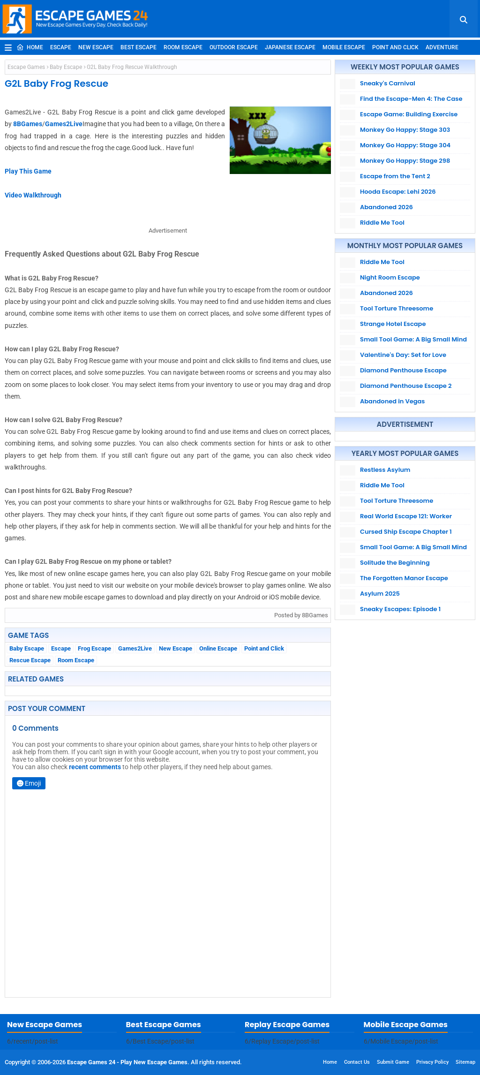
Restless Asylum (385, 469)
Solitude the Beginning (395, 562)
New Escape (95, 47)
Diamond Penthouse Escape (403, 370)
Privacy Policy (432, 1062)
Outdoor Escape (234, 47)
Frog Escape (94, 648)
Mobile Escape (343, 47)
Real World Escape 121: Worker (406, 516)
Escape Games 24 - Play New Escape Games (127, 1062)
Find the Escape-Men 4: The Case (411, 98)
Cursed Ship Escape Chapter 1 (406, 531)
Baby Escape (66, 67)
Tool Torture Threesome (396, 308)
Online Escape (218, 648)
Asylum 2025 (380, 593)
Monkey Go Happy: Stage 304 (405, 145)
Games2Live (63, 124)
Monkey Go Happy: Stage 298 (405, 160)
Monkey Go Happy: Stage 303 (405, 129)
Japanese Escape (290, 47)
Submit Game (393, 1062)
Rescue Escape (30, 660)
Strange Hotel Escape (393, 323)
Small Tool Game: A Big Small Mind (413, 339)
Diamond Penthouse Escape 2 (405, 385)
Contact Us (357, 1062)
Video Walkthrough (33, 195)
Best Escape (138, 47)
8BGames (27, 124)
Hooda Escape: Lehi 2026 (398, 191)
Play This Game (28, 171)
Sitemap (465, 1062)
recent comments (95, 767)
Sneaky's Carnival (387, 83)
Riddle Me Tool (382, 222)
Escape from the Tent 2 (395, 176)
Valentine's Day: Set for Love (403, 354)
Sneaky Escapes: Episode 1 (400, 609)
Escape (60, 47)
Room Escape (183, 47)
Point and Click (395, 47)
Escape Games (26, 67)
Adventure (442, 47)
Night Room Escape (390, 277)
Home (29, 47)
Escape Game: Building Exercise (409, 114)
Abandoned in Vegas (392, 401)
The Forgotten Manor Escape (404, 578)
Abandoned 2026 (386, 207)
